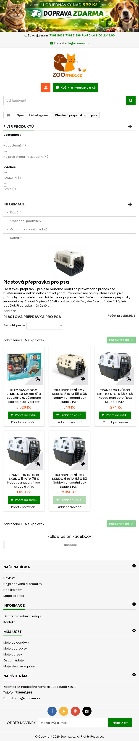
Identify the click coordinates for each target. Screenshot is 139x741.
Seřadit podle (14, 325)
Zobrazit (9, 311)
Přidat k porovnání (24, 422)
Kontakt (15, 238)
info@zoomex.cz (27, 698)
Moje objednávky (16, 642)
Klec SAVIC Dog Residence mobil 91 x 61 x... (23, 393)
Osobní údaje (13, 660)
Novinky (9, 578)
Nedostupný (14, 145)
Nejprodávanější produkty (22, 584)
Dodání (15, 212)
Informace (14, 204)
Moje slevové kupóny (19, 666)
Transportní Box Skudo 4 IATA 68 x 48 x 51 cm (115, 393)
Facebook (70, 545)
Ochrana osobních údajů (28, 229)
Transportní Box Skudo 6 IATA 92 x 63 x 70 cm (69, 478)
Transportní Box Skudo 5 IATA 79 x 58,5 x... (24, 478)
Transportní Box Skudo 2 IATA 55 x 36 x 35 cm (69, 393)
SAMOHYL (13, 178)
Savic (9, 189)
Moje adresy (12, 654)
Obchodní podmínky (25, 221)
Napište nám (12, 590)
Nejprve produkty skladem (25, 157)
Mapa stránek (13, 596)
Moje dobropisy (15, 648)
